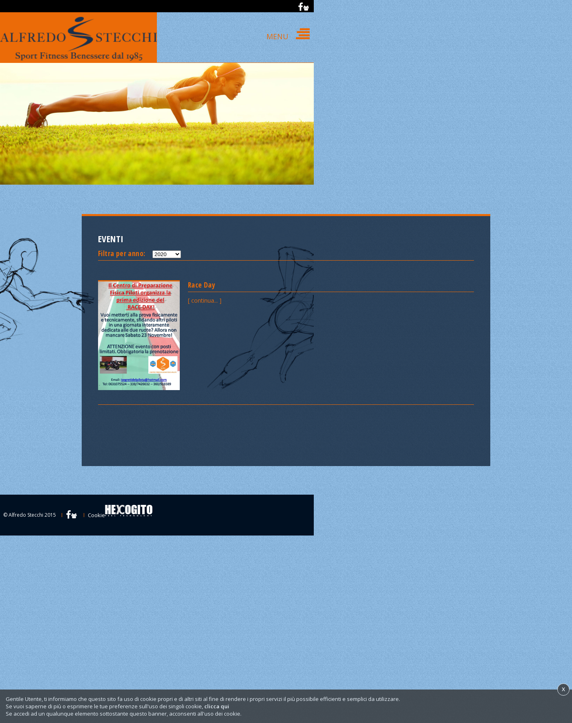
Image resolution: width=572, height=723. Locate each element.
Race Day (201, 285)
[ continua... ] (204, 300)
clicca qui (216, 706)
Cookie (96, 515)
